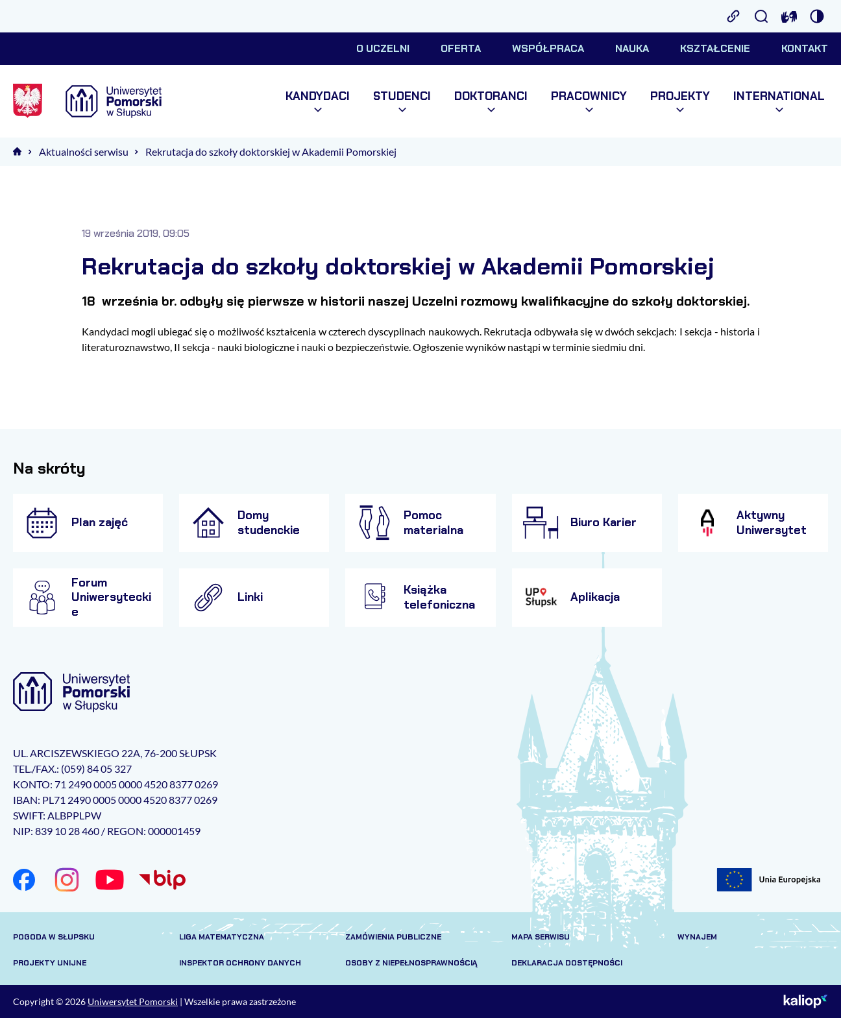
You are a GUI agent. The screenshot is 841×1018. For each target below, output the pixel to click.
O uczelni (382, 48)
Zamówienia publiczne (393, 937)
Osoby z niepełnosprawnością (411, 963)
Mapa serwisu (540, 937)
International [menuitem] (779, 101)
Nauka (632, 48)
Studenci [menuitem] (402, 101)
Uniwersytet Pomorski (133, 1001)
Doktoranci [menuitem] (491, 101)
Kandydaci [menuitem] (318, 101)
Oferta (461, 48)
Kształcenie (715, 48)
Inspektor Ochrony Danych (240, 963)
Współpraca (548, 48)
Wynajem (697, 937)
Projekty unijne (49, 963)
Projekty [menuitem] (680, 101)
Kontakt (804, 48)
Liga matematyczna (221, 937)
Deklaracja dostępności (566, 963)
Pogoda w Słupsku (54, 937)
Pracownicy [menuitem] (589, 101)
